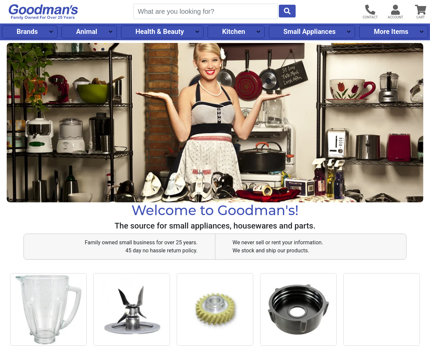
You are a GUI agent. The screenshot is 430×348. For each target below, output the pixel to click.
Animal (86, 32)
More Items (391, 32)
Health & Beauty (159, 32)
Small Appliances (310, 32)
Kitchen (233, 32)
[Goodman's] (43, 12)
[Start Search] (287, 11)
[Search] (205, 11)
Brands (27, 32)
